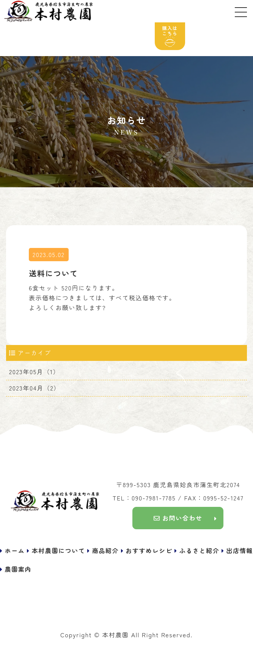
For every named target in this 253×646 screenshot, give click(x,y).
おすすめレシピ (149, 550)
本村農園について (58, 550)
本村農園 (115, 634)
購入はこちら (170, 36)
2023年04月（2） (34, 387)
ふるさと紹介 (199, 550)
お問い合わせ (178, 517)
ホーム (15, 550)
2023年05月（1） (34, 371)
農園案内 (18, 569)
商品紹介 (105, 550)
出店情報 (239, 550)
